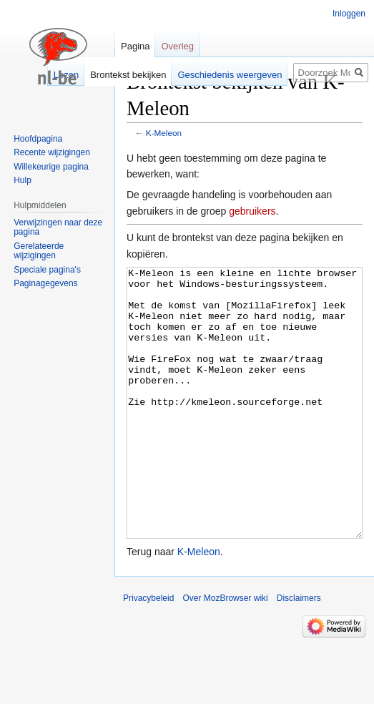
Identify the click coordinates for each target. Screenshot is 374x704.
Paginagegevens (45, 283)
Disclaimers (299, 652)
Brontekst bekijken (128, 74)
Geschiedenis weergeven (229, 74)
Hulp (22, 180)
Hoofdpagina (38, 139)
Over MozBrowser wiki (224, 652)
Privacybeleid (148, 652)
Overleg (177, 46)
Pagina (135, 46)
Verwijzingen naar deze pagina (58, 227)
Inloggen (349, 14)
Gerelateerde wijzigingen (39, 251)
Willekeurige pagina (51, 167)
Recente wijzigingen (52, 152)
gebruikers (252, 211)
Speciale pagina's (47, 270)
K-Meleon (164, 132)
